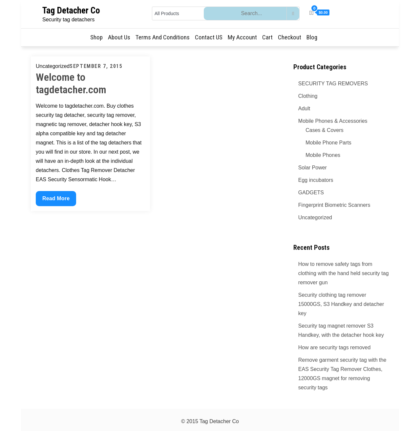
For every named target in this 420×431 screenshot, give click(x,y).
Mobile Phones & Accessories (333, 121)
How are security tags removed (334, 347)
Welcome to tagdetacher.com (71, 83)
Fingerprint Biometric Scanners (334, 205)
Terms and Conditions (163, 37)
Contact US (208, 37)
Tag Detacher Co (71, 10)
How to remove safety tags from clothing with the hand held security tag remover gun (343, 273)
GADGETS (311, 192)
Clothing (308, 96)
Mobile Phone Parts (328, 142)
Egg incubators (315, 180)
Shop (96, 37)
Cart (267, 37)
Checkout (289, 37)
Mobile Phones (322, 155)
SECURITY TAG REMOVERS (333, 83)
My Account (242, 37)
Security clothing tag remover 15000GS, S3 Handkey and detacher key (341, 304)
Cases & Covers (324, 130)
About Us (119, 37)
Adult (304, 108)
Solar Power (312, 167)
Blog (311, 37)
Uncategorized (315, 217)
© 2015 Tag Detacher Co (210, 421)
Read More (59, 200)
